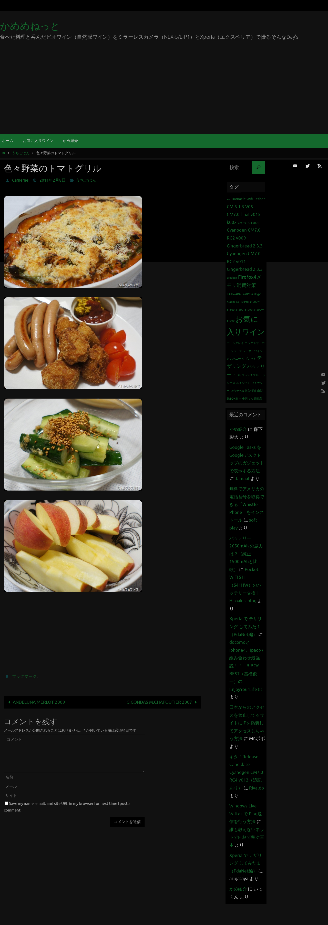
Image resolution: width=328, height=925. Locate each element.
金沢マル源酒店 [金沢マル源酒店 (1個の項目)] (252, 398)
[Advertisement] (164, 95)
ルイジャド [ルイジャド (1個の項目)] (243, 382)
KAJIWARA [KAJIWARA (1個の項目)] (234, 294)
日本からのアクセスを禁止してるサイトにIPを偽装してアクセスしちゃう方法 (245, 738)
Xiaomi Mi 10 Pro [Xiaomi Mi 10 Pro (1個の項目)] (238, 302)
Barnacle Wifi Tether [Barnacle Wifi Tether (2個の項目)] (248, 199)
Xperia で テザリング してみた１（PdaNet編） (246, 642)
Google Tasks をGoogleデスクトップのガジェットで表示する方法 (246, 462)
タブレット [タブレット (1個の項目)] (249, 358)
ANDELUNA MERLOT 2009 (35, 702)
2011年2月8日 (52, 180)
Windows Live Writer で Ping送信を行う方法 (246, 829)
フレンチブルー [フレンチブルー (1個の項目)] (251, 375)
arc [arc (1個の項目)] (229, 199)
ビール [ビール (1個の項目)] (236, 375)
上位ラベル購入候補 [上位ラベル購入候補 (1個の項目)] (243, 390)
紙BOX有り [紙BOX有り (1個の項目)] (234, 398)
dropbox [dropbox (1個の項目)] (232, 277)
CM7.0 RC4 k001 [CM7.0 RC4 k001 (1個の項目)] (248, 223)
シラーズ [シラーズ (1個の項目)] (236, 351)
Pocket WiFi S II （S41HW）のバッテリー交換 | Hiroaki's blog (246, 600)
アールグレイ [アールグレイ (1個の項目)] (235, 343)
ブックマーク (24, 676)
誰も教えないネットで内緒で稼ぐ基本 (245, 853)
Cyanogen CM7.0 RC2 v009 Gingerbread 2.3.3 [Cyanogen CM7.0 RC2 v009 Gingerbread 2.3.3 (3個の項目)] (245, 237)
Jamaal (248, 478)
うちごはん (21, 153)
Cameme (20, 180)
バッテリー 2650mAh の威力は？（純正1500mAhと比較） (246, 569)
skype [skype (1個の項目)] (257, 294)
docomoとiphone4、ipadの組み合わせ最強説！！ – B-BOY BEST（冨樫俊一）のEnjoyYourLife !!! (247, 681)
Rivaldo (237, 811)
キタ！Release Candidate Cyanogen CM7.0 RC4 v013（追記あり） (246, 788)
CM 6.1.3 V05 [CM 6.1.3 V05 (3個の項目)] (240, 207)
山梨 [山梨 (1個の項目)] (260, 390)
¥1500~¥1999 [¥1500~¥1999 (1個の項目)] (243, 309)
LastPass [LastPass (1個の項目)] (247, 294)
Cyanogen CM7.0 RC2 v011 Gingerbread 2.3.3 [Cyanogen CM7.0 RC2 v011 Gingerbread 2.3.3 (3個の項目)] (245, 261)
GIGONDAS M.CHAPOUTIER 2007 (163, 702)
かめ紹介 (238, 429)
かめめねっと (30, 26)
